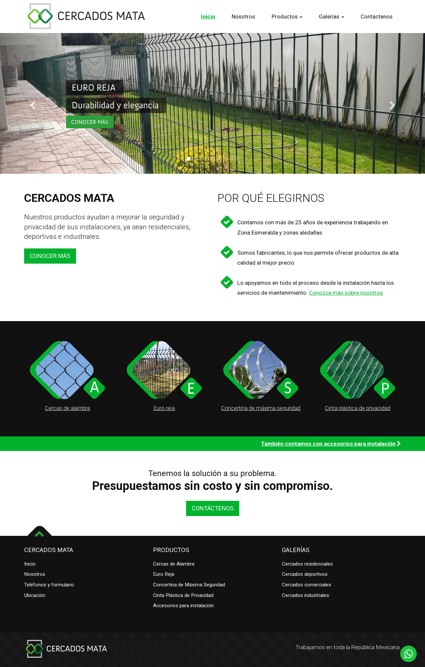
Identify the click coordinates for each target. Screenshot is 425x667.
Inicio (208, 16)
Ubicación (34, 595)
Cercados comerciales (306, 585)
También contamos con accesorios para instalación (328, 443)
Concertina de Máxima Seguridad (189, 585)
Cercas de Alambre (174, 564)
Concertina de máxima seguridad (260, 408)
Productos (287, 16)
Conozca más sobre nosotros (346, 292)
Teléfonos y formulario (49, 585)
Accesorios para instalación (183, 606)
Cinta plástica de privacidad (357, 408)
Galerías (331, 16)
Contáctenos (377, 16)
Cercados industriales (305, 595)
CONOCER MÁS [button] (50, 255)
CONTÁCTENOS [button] (213, 508)
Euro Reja (163, 574)
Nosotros (243, 16)
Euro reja (164, 408)
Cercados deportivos (305, 574)
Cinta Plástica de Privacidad (183, 595)
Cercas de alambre (67, 408)
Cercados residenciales (307, 564)
